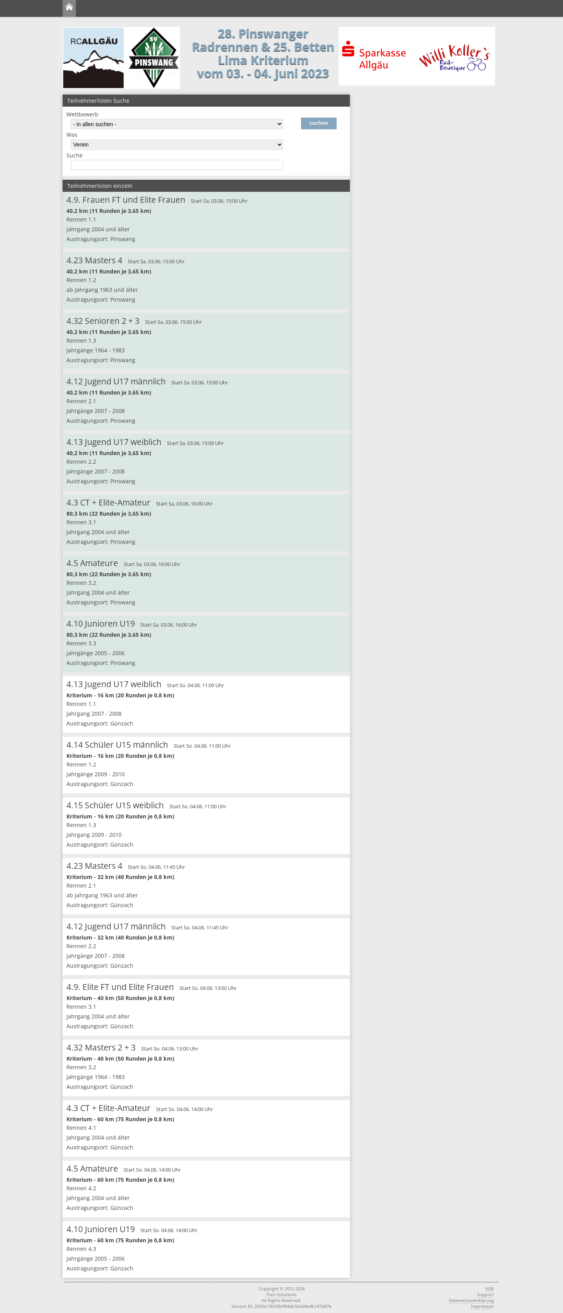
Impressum (482, 1306)
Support (485, 1294)
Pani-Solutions (281, 1294)
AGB (489, 1289)
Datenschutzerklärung (471, 1300)
